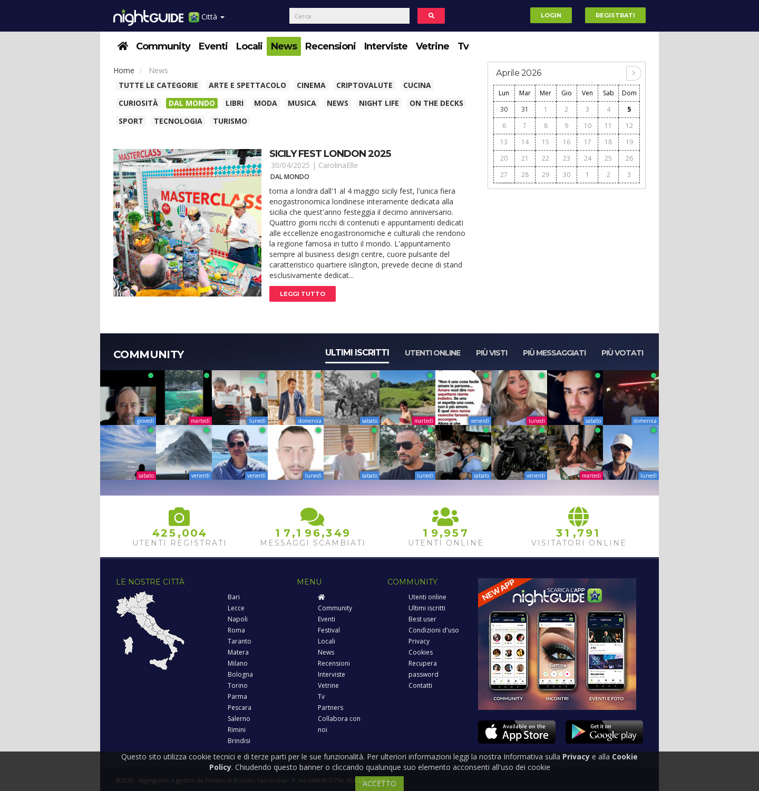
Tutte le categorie (158, 85)
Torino (238, 685)
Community (163, 46)
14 (525, 141)
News (284, 46)
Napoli (238, 619)
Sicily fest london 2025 (330, 154)
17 (587, 141)
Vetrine (432, 46)
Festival (329, 630)
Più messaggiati (554, 353)
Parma (237, 696)
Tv (463, 46)
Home (123, 70)
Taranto (239, 641)
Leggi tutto (302, 294)
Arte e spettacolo (247, 85)
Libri (235, 103)
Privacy (419, 641)
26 (629, 158)
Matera (238, 652)
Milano (238, 663)
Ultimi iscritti (357, 353)
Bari (234, 596)
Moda (265, 103)
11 (608, 125)
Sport (131, 121)
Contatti (420, 685)
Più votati (622, 353)
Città (207, 21)
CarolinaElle (338, 165)
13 (504, 141)
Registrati (615, 15)
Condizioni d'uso (433, 630)
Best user (422, 619)
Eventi (213, 46)
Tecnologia (178, 121)
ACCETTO (379, 783)
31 (525, 109)
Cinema (311, 85)
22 (545, 158)
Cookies (420, 652)
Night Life (379, 103)
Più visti (491, 353)
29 (545, 174)
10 (587, 125)
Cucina (417, 85)
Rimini (237, 729)
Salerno (239, 718)
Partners (330, 707)
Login (551, 15)
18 (608, 141)
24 (587, 158)
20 (504, 158)
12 (629, 125)
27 (504, 174)
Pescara (239, 707)
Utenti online (432, 353)
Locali (249, 46)
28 (525, 174)
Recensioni (330, 46)
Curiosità (138, 103)
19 (629, 141)
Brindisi (239, 740)
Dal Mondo (192, 103)
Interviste (385, 46)
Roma (236, 630)
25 (608, 158)
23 (566, 158)
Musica (302, 103)
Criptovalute (364, 85)
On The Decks (436, 103)
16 (566, 141)
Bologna (240, 674)
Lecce (236, 608)
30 (504, 109)
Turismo (230, 121)
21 (525, 158)
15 (545, 141)
